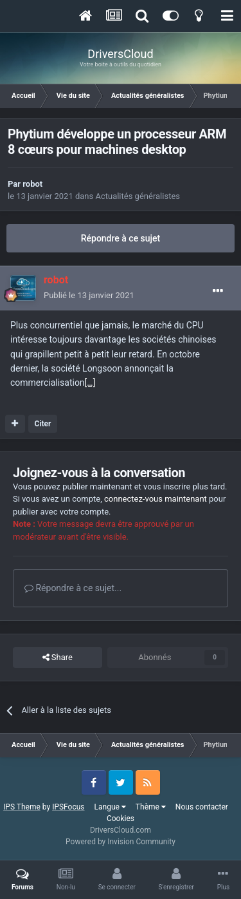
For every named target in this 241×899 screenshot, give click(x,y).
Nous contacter (201, 806)
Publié (89, 295)
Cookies (120, 818)
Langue (110, 806)
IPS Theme (21, 806)
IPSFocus (68, 806)
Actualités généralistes (137, 196)
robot (32, 184)
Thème (151, 806)
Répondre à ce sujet (121, 238)
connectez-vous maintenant (155, 499)
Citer (42, 423)
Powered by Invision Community (120, 841)
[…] (90, 382)
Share (57, 657)
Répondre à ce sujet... (72, 588)
